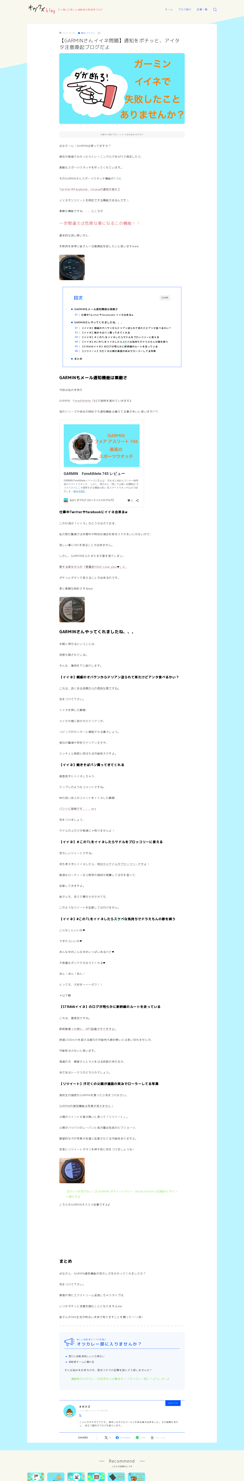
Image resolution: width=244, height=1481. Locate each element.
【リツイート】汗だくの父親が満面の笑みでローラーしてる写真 (121, 358)
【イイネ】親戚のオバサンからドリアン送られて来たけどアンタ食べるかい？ (126, 330)
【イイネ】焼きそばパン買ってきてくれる (108, 336)
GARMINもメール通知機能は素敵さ (99, 309)
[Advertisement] (122, 1243)
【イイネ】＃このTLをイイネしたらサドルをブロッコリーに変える (123, 341)
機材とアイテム (87, 33)
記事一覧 (202, 9)
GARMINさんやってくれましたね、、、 (102, 323)
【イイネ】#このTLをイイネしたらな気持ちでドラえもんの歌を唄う (126, 348)
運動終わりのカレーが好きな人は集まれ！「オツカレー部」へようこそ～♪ (120, 1388)
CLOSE (165, 298)
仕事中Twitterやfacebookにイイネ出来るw (110, 314)
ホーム (169, 9)
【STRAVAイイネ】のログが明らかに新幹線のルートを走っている (122, 354)
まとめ (81, 367)
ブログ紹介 (185, 9)
